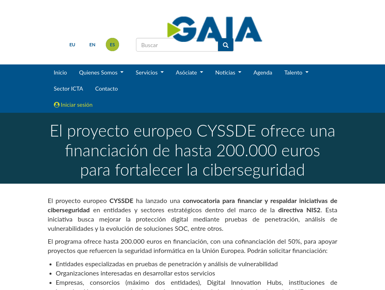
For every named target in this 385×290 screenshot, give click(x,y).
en (92, 44)
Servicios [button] (147, 72)
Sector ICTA (68, 88)
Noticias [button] (226, 72)
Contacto (106, 88)
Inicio (60, 72)
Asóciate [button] (187, 72)
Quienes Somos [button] (99, 72)
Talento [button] (294, 72)
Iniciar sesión (73, 104)
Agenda (262, 72)
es (112, 44)
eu (72, 44)
